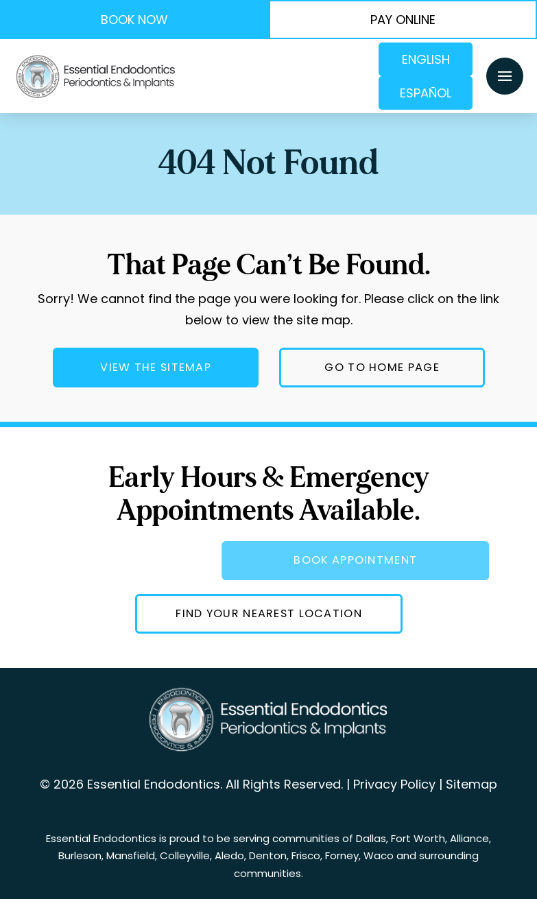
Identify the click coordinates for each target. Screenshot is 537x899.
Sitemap (471, 784)
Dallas (371, 838)
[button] (504, 76)
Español (425, 92)
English (426, 59)
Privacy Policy (394, 784)
